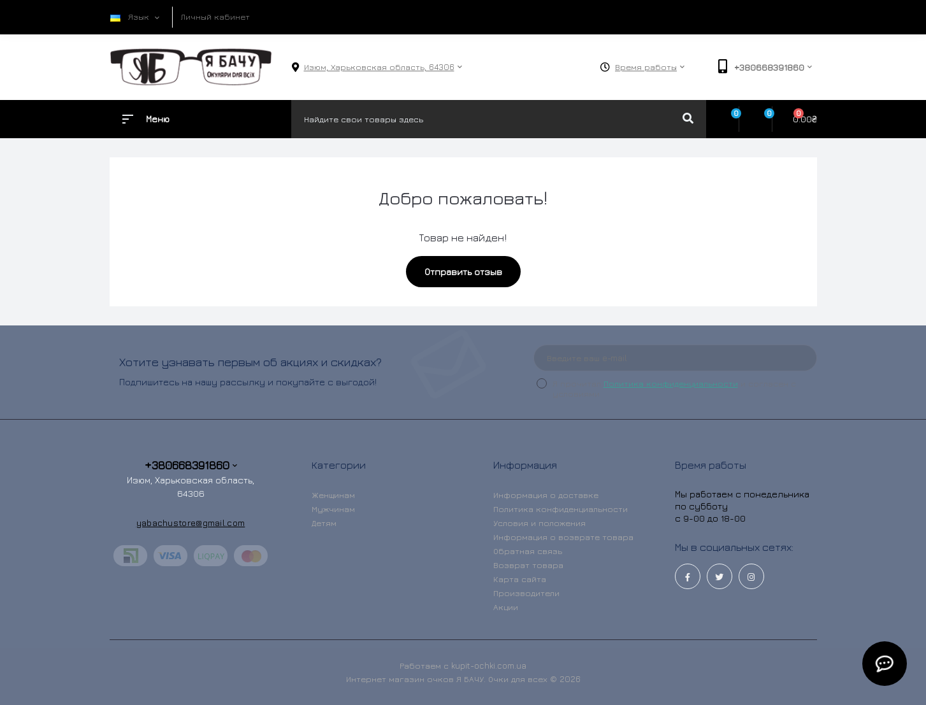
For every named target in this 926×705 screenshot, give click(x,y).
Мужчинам (333, 509)
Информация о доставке (545, 495)
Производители (526, 593)
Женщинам (333, 495)
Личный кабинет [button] (215, 16)
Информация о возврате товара (563, 537)
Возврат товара (528, 565)
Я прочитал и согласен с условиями (674, 388)
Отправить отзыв (463, 271)
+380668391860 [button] (191, 465)
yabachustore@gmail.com (190, 522)
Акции (505, 607)
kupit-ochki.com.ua (488, 665)
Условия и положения (539, 523)
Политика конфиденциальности (671, 383)
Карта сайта (519, 579)
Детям (324, 523)
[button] (379, 67)
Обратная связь (527, 551)
